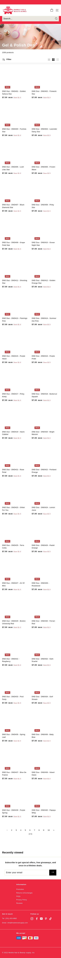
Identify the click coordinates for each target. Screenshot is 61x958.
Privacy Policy (21, 900)
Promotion (20, 889)
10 (49, 830)
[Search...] (30, 18)
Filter (6, 59)
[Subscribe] (52, 872)
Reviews (19, 903)
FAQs (18, 896)
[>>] (30, 834)
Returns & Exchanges (24, 893)
